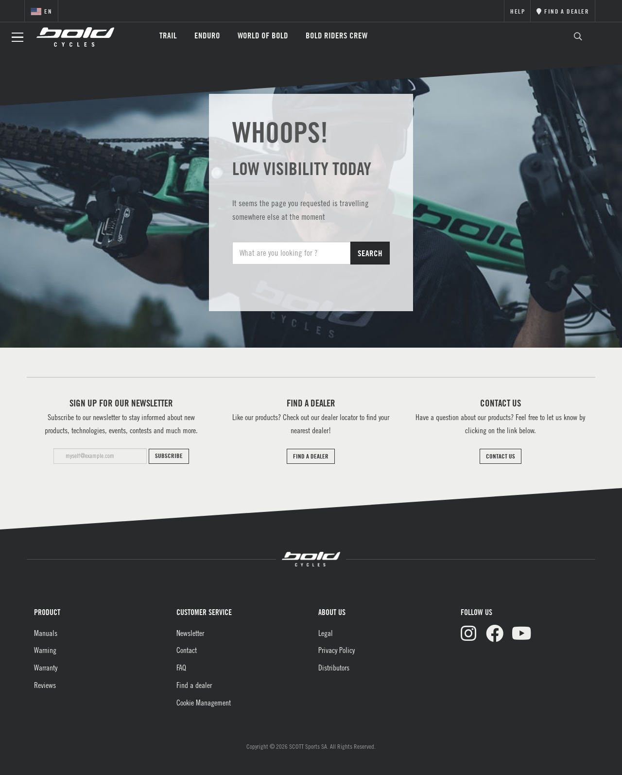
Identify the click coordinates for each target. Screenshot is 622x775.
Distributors (333, 667)
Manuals (45, 633)
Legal (325, 633)
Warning (45, 650)
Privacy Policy (336, 650)
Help (517, 11)
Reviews (45, 685)
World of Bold (263, 35)
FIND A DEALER (310, 456)
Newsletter (190, 633)
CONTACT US (500, 456)
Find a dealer (194, 685)
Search (370, 253)
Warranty (45, 667)
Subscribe (169, 455)
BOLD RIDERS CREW (336, 35)
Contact (186, 650)
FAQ (181, 667)
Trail (168, 35)
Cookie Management (203, 702)
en (41, 11)
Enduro (207, 35)
